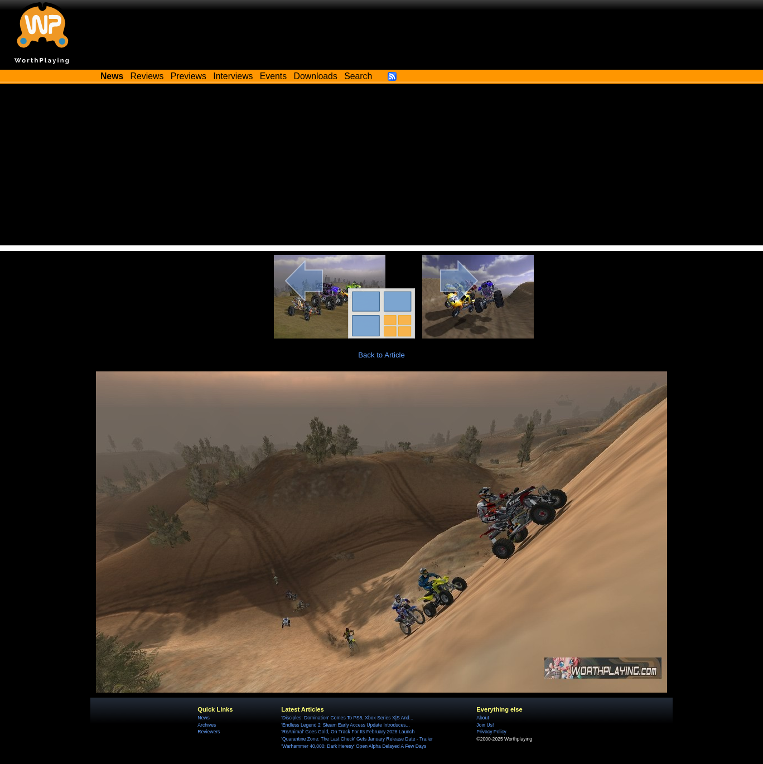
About (482, 718)
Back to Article (381, 355)
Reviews (147, 76)
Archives (206, 725)
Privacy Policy (491, 731)
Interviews (233, 76)
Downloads (315, 76)
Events (273, 76)
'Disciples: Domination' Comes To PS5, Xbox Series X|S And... (347, 718)
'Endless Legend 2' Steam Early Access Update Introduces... (345, 725)
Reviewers (208, 731)
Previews (188, 76)
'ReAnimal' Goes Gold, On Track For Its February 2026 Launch (347, 731)
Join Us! (485, 725)
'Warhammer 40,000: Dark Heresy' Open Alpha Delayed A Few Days (353, 746)
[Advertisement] (381, 167)
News (203, 718)
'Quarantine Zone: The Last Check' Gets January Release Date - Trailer (357, 739)
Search (358, 76)
